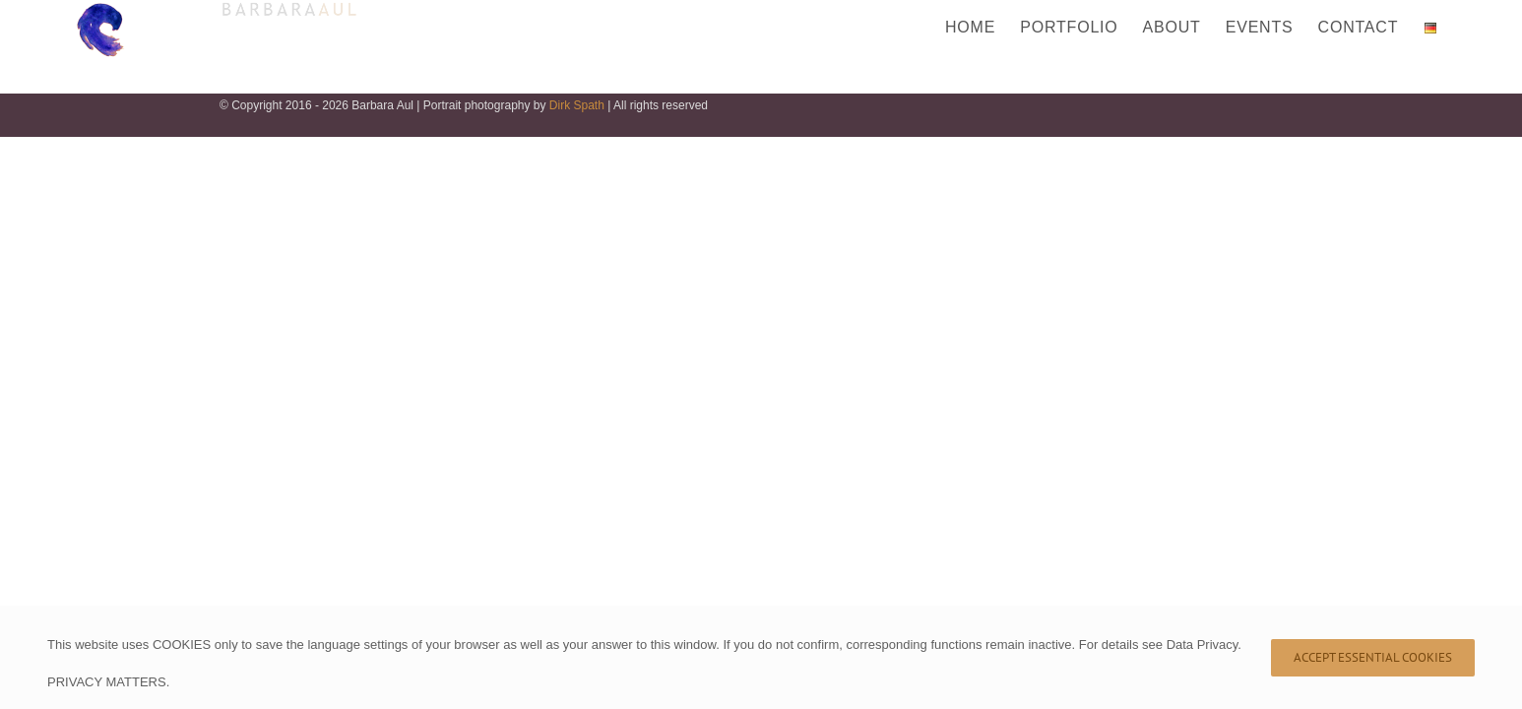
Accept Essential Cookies (1373, 657)
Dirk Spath (576, 105)
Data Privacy (1202, 644)
